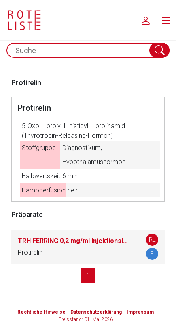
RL (152, 239)
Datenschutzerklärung (96, 312)
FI (152, 253)
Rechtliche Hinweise (41, 312)
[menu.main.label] (166, 20)
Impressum (140, 312)
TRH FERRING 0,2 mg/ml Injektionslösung (74, 241)
